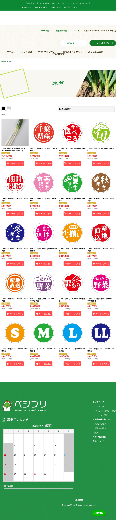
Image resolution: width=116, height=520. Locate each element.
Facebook (82, 7)
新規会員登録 (61, 31)
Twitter (94, 7)
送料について (98, 441)
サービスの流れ (101, 415)
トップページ (98, 402)
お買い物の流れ (99, 437)
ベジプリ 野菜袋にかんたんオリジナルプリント (23, 407)
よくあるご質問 (95, 52)
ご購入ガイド (98, 432)
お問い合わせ (58, 54)
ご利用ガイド (26, 7)
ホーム (10, 52)
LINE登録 (45, 31)
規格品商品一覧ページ (102, 419)
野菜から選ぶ (100, 424)
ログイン (77, 31)
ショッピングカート (104, 43)
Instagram (88, 7)
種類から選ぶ (100, 428)
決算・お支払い (41, 7)
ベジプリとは (25, 52)
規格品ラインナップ (72, 52)
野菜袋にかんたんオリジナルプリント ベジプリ (21, 21)
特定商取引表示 (70, 7)
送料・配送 (56, 7)
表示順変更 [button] (65, 109)
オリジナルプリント (47, 52)
